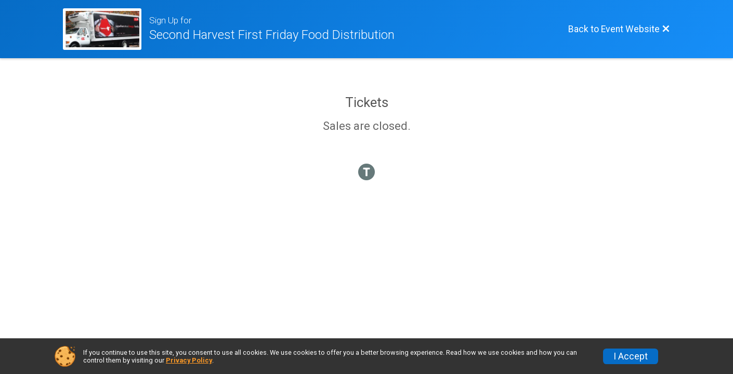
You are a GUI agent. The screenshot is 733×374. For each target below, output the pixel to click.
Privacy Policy (189, 360)
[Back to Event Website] (619, 29)
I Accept (630, 356)
